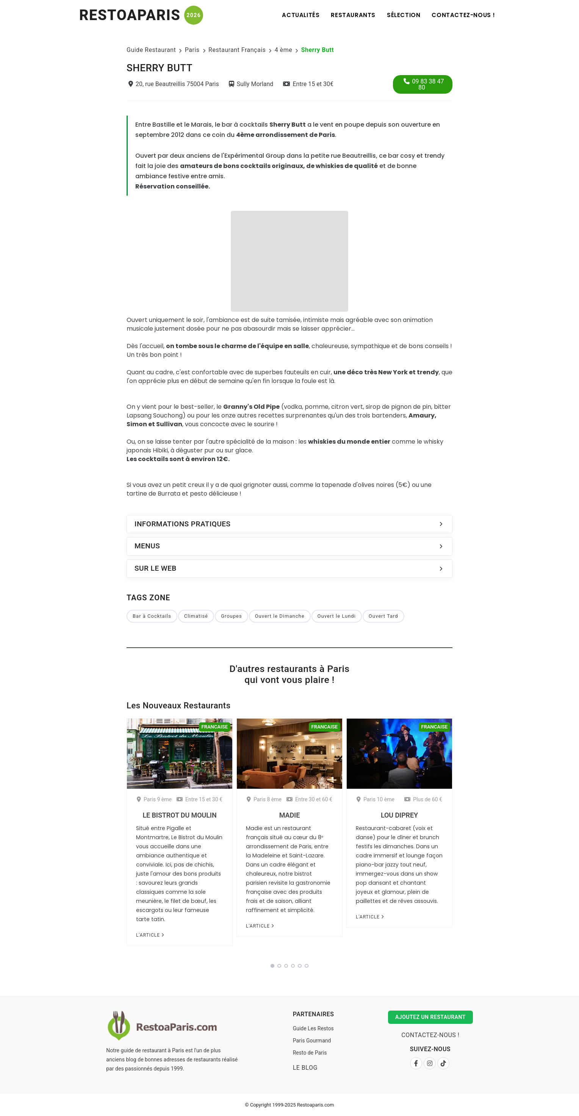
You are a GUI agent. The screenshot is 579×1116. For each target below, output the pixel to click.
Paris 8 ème (264, 799)
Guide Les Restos (313, 1028)
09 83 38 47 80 (424, 84)
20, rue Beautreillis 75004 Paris (173, 84)
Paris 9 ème (154, 799)
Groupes (231, 616)
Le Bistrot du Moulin (179, 815)
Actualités (300, 15)
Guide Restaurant (151, 49)
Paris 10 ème (375, 799)
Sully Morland (251, 84)
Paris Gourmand (312, 1041)
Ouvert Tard (383, 616)
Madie (289, 815)
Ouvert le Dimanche (280, 616)
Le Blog (305, 1067)
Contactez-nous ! (463, 15)
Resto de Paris (310, 1053)
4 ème (283, 49)
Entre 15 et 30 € (199, 799)
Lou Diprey (399, 815)
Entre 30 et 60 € (309, 799)
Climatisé (196, 616)
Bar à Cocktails (152, 616)
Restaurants (353, 15)
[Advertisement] (289, 260)
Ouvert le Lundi (337, 616)
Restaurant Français (237, 49)
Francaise (215, 727)
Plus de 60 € (423, 799)
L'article (150, 935)
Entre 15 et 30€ (308, 84)
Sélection (403, 15)
